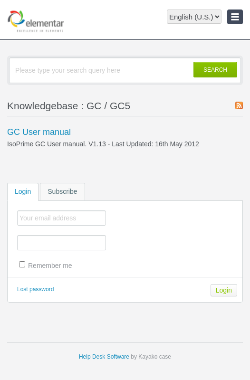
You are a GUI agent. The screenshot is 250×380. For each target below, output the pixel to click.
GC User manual (39, 132)
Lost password (35, 289)
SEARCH (215, 69)
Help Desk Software (104, 356)
